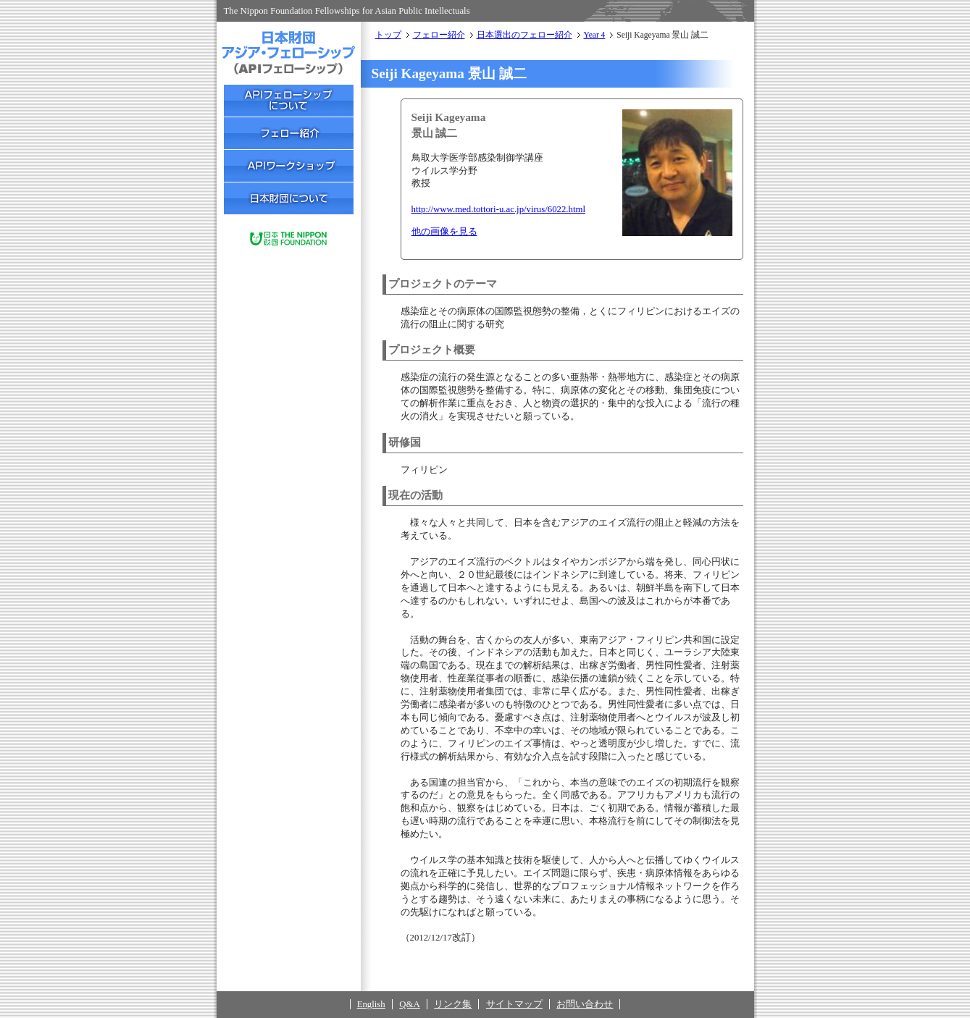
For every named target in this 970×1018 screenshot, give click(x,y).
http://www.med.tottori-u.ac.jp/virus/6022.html (498, 209)
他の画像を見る (444, 232)
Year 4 (595, 34)
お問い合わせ (584, 1004)
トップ (388, 34)
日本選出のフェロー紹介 (524, 34)
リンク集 (453, 1004)
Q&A (409, 1004)
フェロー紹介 (439, 34)
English (371, 1004)
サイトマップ (514, 1004)
